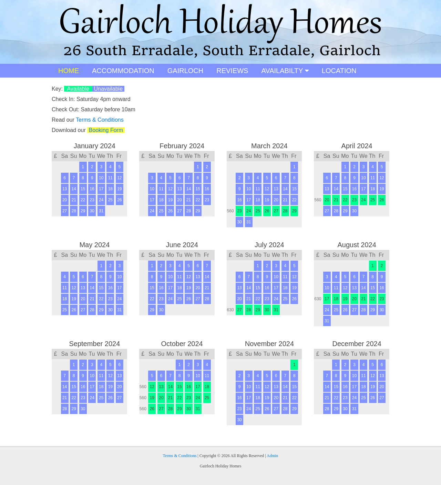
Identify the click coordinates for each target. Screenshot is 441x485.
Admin (272, 455)
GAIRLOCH (185, 70)
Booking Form (105, 130)
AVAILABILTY (284, 70)
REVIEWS (232, 70)
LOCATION (339, 70)
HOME (68, 70)
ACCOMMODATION (123, 70)
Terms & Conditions (100, 120)
